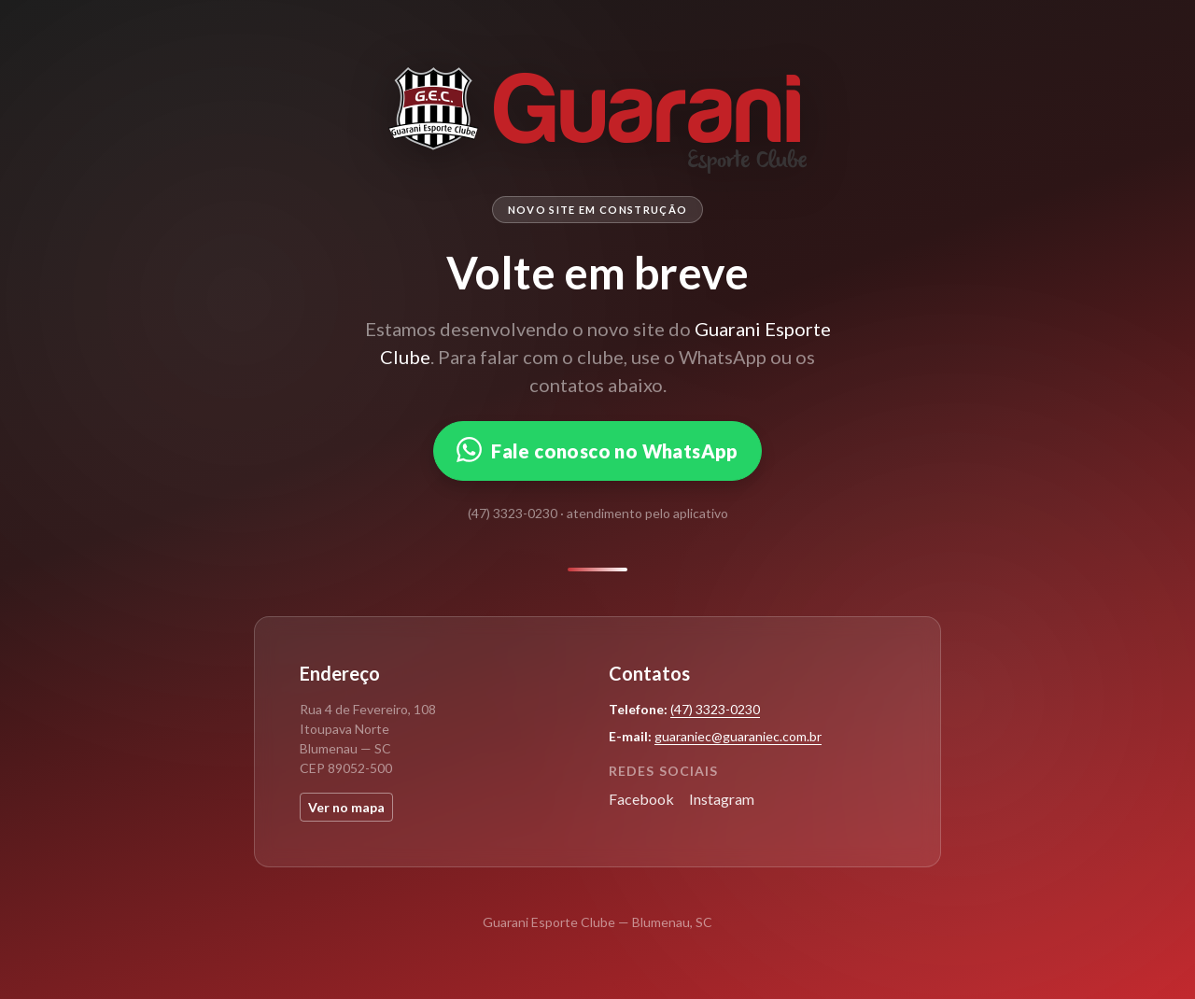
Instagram (721, 799)
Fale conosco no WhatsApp (597, 449)
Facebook (641, 799)
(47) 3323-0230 (715, 709)
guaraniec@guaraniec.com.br (738, 736)
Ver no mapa (346, 807)
